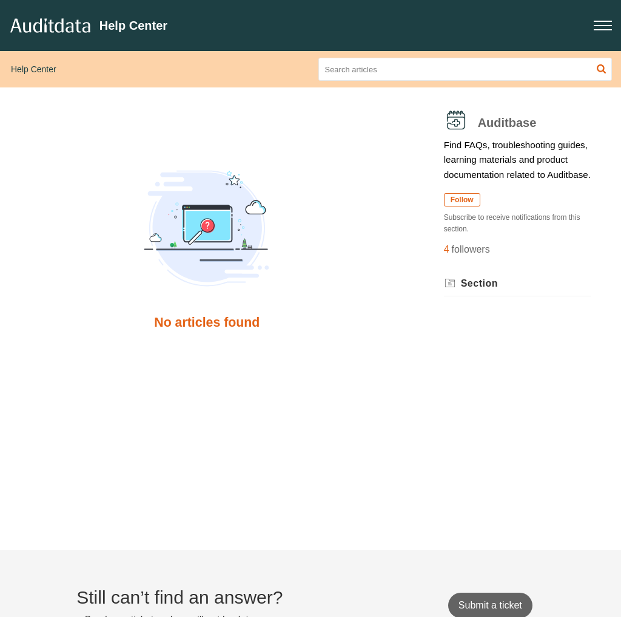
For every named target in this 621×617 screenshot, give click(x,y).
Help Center (33, 69)
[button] (603, 25)
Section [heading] (479, 283)
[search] (465, 69)
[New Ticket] (490, 605)
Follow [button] (462, 200)
